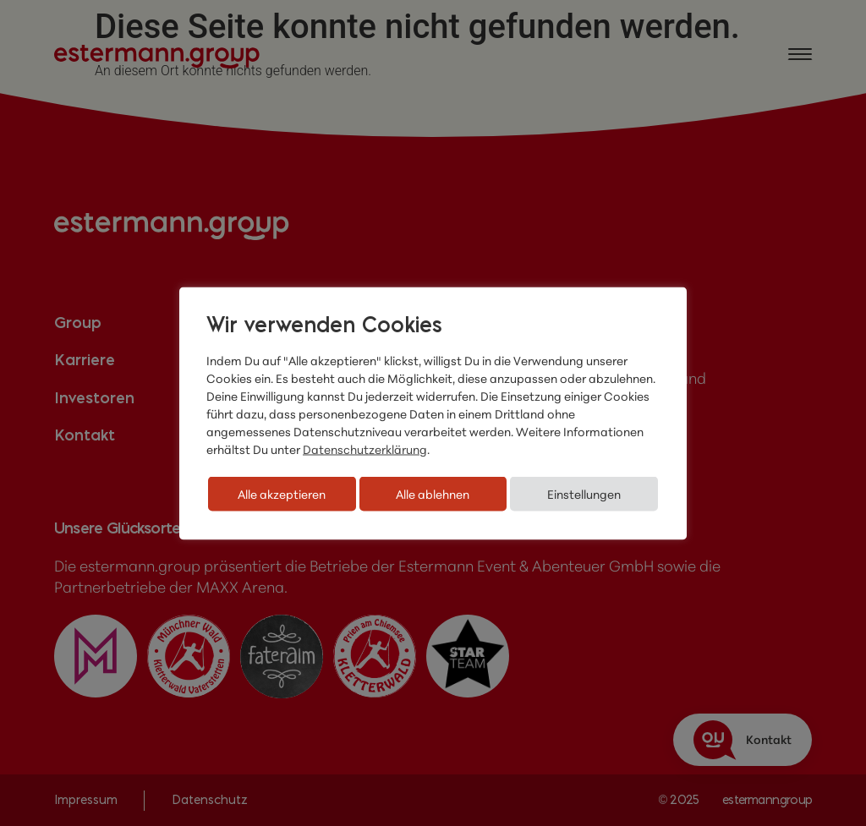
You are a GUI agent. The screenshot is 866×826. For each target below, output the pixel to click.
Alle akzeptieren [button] (282, 493)
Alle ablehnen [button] (432, 493)
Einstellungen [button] (584, 493)
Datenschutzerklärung (365, 448)
